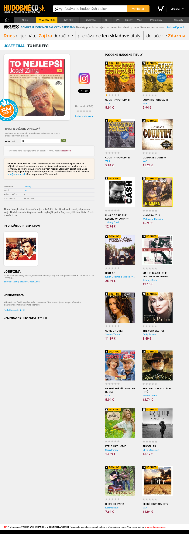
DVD (117, 20)
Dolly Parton (149, 334)
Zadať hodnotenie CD (15, 310)
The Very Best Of (153, 330)
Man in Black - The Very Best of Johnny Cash (156, 275)
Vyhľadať (138, 8)
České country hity (156, 504)
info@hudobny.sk (16, 174)
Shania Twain (112, 334)
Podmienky (156, 20)
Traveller (149, 446)
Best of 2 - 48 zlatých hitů (157, 390)
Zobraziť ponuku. (177, 27)
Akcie (25, 20)
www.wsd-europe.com (155, 527)
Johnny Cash (112, 222)
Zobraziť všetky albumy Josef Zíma (22, 281)
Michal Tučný (150, 395)
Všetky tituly (46, 20)
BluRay (128, 20)
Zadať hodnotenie (84, 116)
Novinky (68, 20)
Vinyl (139, 20)
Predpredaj (90, 20)
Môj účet (175, 8)
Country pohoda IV (117, 157)
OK (63, 140)
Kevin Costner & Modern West (120, 276)
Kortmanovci (112, 507)
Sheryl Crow (111, 450)
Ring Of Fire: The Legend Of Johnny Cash (117, 217)
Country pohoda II (117, 99)
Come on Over (114, 330)
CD (106, 20)
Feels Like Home (115, 446)
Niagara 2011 (151, 215)
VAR (107, 103)
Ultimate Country (155, 157)
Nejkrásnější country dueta (120, 390)
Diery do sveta (114, 504)
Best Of (110, 273)
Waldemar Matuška (153, 219)
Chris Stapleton (151, 450)
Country (27, 186)
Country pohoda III (155, 99)
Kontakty (178, 20)
